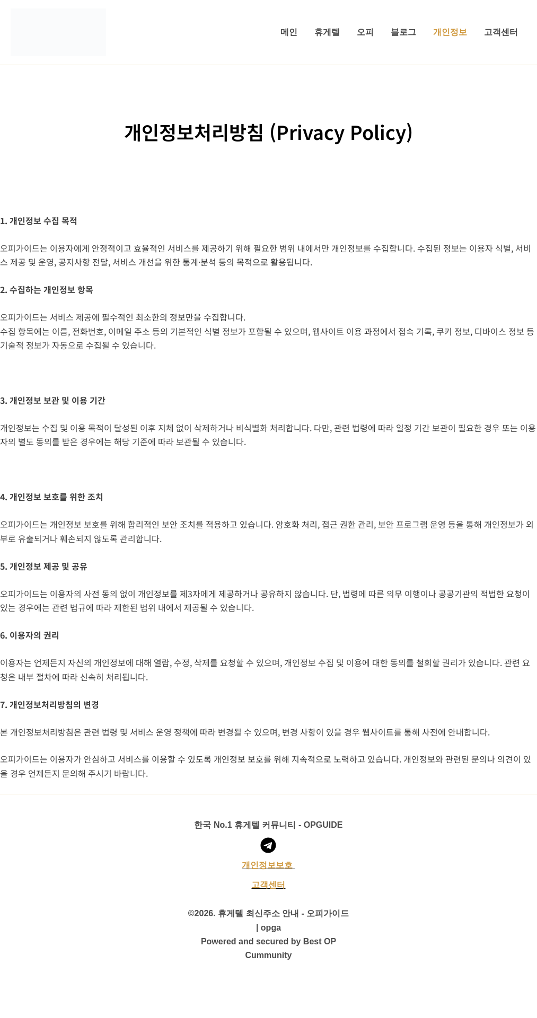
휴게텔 (327, 32)
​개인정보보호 (267, 865)
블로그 (403, 32)
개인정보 (450, 32)
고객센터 (501, 32)
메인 (288, 32)
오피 (365, 32)
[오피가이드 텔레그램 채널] (268, 845)
